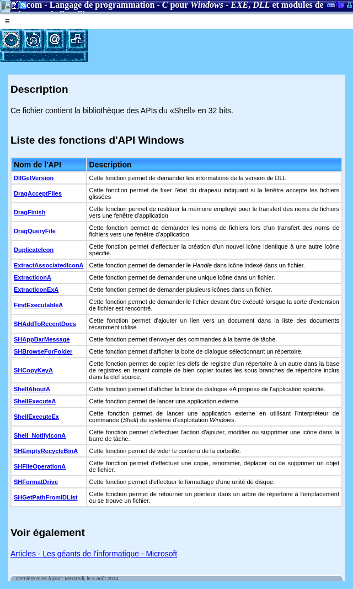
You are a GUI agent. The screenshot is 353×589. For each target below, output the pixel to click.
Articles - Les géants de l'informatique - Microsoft (93, 553)
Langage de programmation (102, 4)
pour (192, 4)
